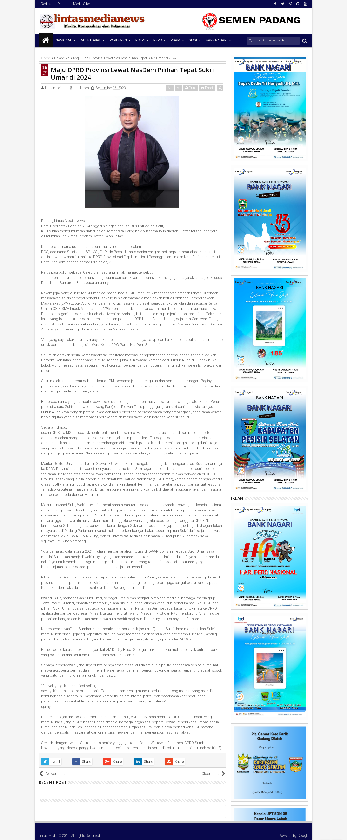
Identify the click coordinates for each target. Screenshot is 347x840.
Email (207, 88)
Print (190, 88)
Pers (157, 40)
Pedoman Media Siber (74, 4)
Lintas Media (48, 836)
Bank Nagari (216, 40)
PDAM (175, 40)
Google (302, 836)
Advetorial (91, 40)
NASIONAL (64, 40)
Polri (140, 40)
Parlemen (118, 40)
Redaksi (47, 4)
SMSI (193, 40)
